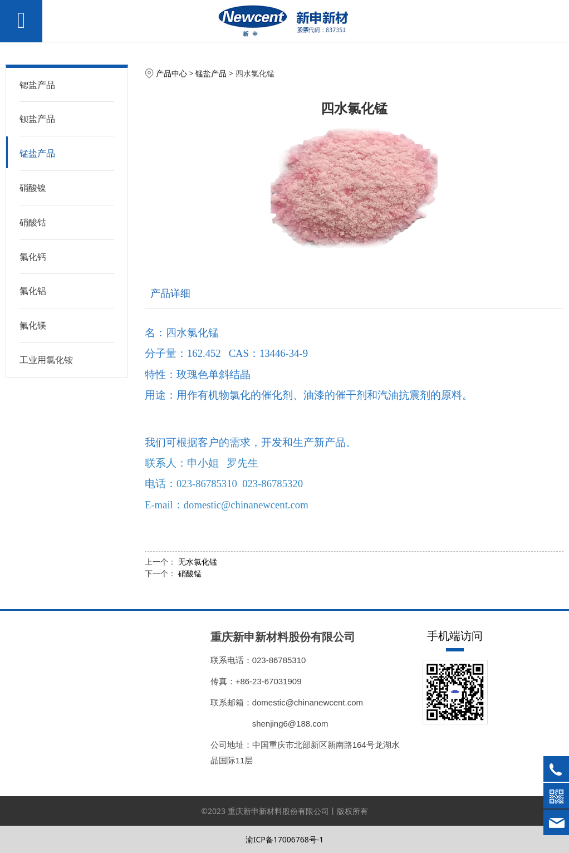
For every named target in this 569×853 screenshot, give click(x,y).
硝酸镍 (32, 188)
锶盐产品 (37, 85)
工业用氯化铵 (46, 360)
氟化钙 (32, 257)
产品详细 (170, 293)
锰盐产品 (37, 153)
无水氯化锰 (197, 561)
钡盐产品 (37, 118)
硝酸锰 (190, 573)
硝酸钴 (32, 222)
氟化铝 (32, 291)
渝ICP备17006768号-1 (285, 839)
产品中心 (171, 73)
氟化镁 (32, 325)
